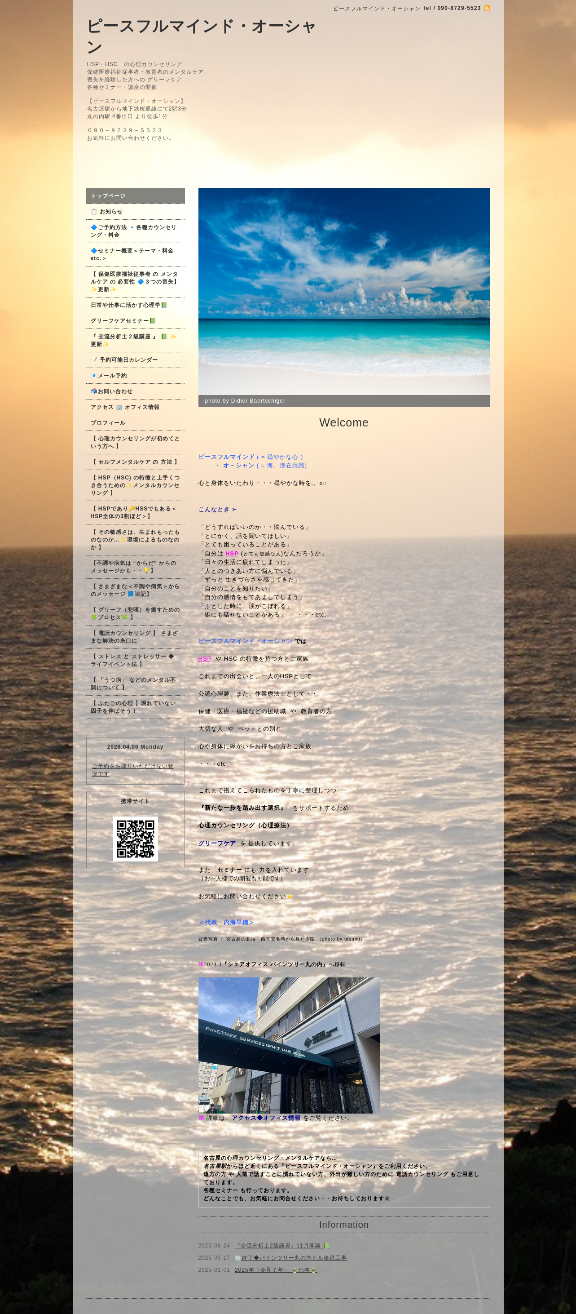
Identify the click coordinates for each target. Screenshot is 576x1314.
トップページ (108, 196)
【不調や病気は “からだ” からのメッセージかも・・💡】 (134, 567)
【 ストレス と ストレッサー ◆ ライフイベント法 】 (132, 660)
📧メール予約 (109, 376)
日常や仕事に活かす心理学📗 (129, 305)
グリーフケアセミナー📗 (123, 321)
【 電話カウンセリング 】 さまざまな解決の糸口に (134, 637)
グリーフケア (217, 843)
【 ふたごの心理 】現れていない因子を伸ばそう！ (133, 707)
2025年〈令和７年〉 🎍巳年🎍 (276, 1270)
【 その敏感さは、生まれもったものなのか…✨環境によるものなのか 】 (135, 539)
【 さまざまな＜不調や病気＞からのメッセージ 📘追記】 (135, 590)
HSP (205, 658)
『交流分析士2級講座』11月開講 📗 (282, 1246)
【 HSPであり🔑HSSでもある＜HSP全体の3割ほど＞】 (134, 512)
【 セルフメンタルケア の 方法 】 (135, 462)
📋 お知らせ (110, 212)
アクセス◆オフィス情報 (266, 1117)
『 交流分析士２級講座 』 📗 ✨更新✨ (134, 340)
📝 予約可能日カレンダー (124, 360)
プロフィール (108, 423)
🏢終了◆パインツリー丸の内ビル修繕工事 (291, 1258)
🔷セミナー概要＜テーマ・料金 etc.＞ (132, 255)
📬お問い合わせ (112, 391)
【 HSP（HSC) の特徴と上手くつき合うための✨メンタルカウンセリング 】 (135, 485)
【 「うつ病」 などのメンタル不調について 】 (133, 684)
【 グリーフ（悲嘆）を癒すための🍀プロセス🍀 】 (135, 614)
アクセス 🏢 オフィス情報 (125, 407)
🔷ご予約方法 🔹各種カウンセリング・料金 (134, 231)
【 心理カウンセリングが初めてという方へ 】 (135, 442)
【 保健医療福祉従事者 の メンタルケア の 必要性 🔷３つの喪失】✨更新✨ (135, 282)
